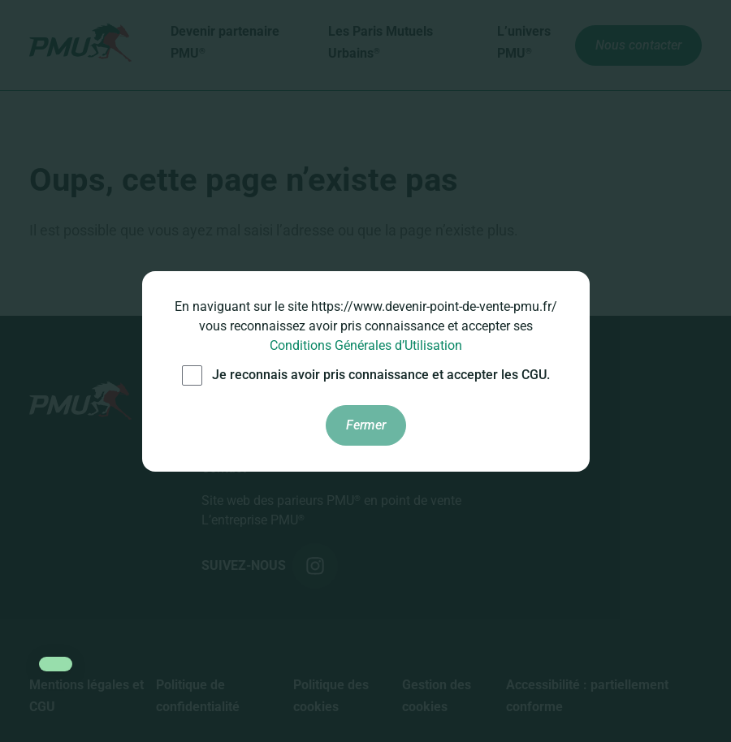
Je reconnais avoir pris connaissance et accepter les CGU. (366, 375)
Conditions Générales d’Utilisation (366, 345)
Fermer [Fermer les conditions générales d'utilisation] (366, 425)
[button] (55, 664)
